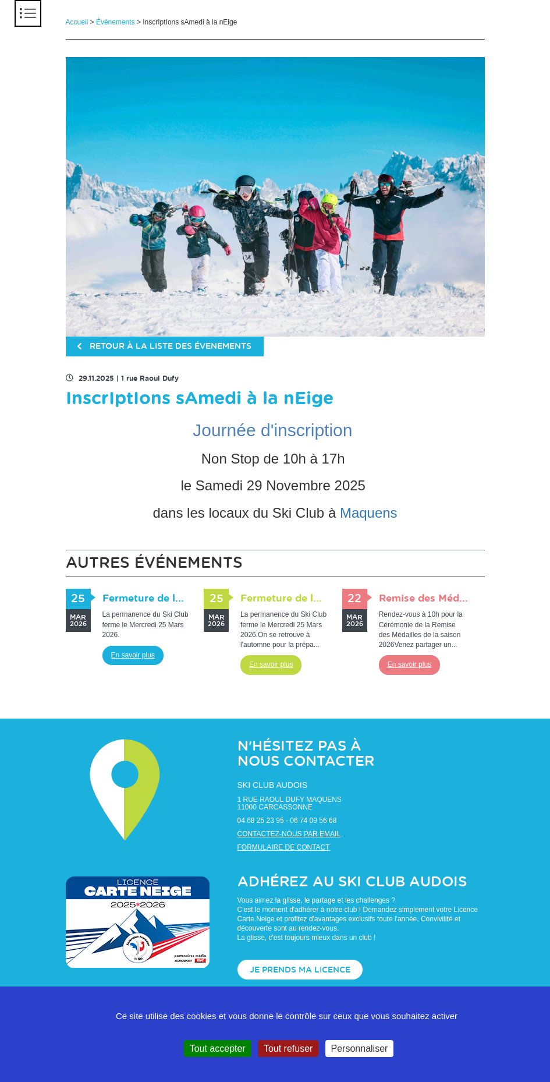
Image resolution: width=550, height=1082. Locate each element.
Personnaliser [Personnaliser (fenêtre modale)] (359, 1048)
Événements (115, 22)
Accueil (77, 22)
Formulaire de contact (283, 847)
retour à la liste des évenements (165, 347)
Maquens (369, 513)
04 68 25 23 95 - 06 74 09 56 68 (287, 820)
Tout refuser (288, 1048)
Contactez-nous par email (289, 834)
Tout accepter (218, 1048)
